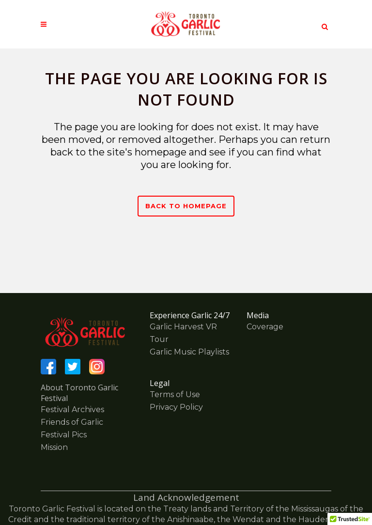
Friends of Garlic (72, 422)
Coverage (265, 326)
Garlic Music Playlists (189, 351)
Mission (54, 447)
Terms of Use (175, 394)
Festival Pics (64, 434)
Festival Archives (72, 409)
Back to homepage (186, 206)
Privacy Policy (176, 407)
